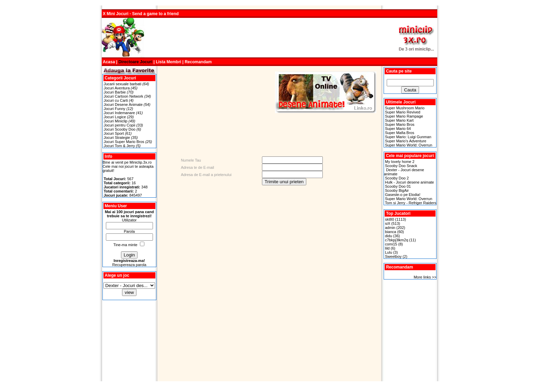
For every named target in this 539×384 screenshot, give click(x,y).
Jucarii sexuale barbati (122, 84)
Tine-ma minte (125, 245)
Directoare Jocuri (135, 61)
